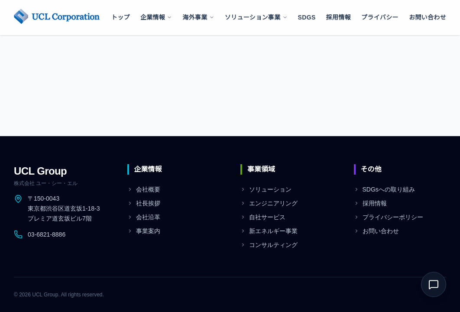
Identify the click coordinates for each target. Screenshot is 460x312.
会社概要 (143, 189)
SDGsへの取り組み (384, 189)
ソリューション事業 (256, 17)
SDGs (307, 17)
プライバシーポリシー (388, 217)
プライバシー (379, 17)
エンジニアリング (269, 203)
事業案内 (143, 231)
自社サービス (262, 217)
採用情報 (338, 17)
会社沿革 (143, 217)
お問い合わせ (427, 17)
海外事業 (198, 17)
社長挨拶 (143, 203)
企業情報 (156, 17)
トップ (120, 17)
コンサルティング (269, 244)
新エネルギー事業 (269, 231)
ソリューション (266, 189)
